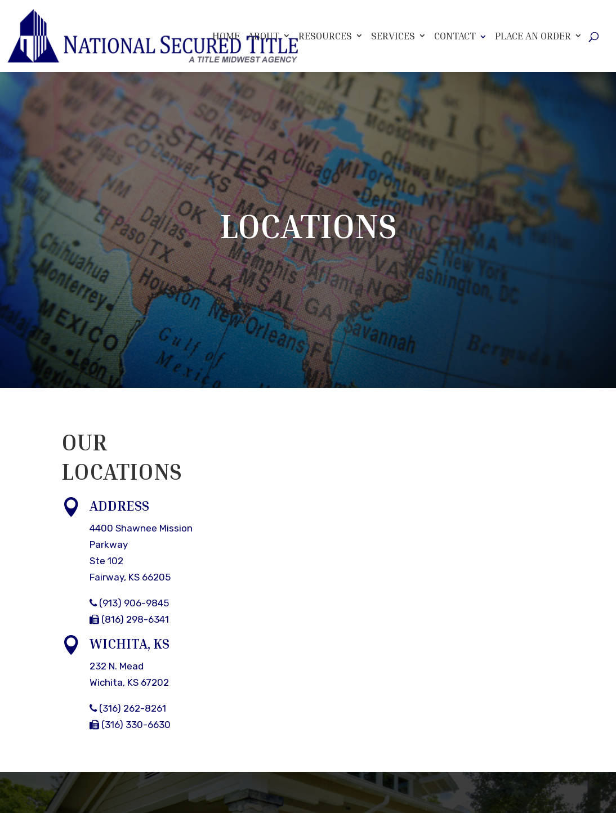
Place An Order (533, 36)
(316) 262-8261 (128, 708)
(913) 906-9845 (129, 603)
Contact (455, 35)
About (263, 36)
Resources (325, 36)
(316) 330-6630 (130, 724)
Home (226, 36)
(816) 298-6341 (129, 619)
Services (393, 36)
